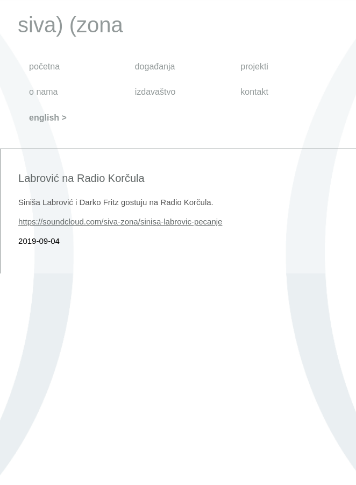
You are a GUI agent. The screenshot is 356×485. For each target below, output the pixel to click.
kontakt (254, 91)
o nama (43, 91)
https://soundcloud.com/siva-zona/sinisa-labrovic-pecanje (120, 221)
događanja (155, 66)
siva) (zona (70, 25)
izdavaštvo (155, 91)
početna (44, 66)
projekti (254, 66)
